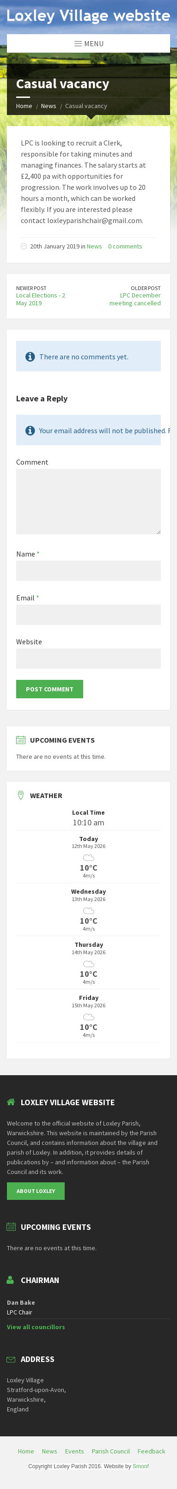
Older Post (146, 287)
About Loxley (36, 1190)
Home (24, 106)
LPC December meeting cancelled (135, 299)
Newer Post (31, 287)
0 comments (125, 246)
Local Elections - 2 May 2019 (40, 299)
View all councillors (36, 1327)
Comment (32, 461)
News (48, 106)
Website (29, 641)
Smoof (141, 1466)
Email (27, 597)
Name (28, 553)
